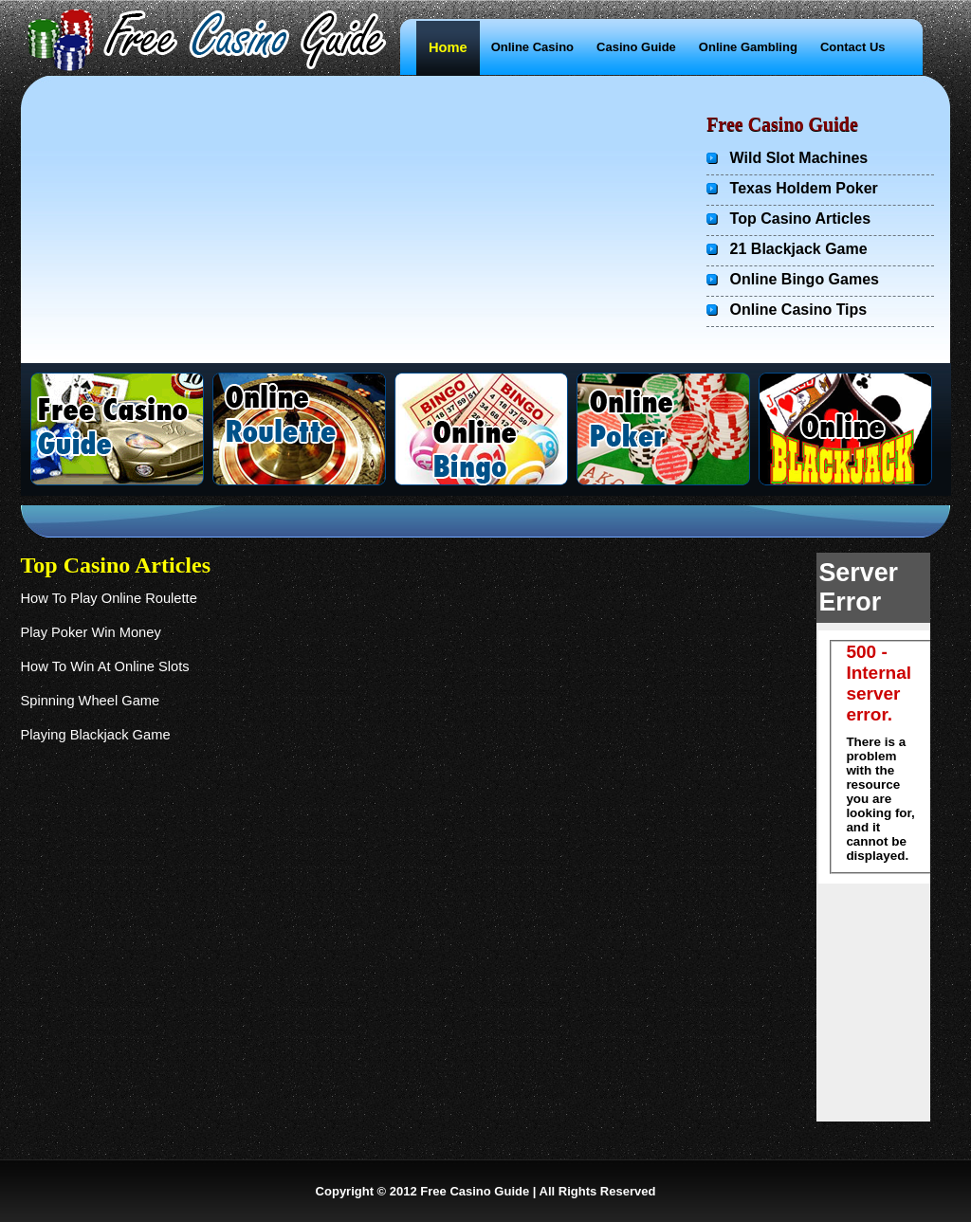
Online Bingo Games (804, 279)
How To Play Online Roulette (109, 598)
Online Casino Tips (799, 309)
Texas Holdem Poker (804, 188)
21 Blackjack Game (799, 249)
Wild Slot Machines (796, 158)
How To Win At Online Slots (105, 666)
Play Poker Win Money (91, 632)
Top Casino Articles (797, 218)
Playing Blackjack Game (96, 734)
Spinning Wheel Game (90, 700)
